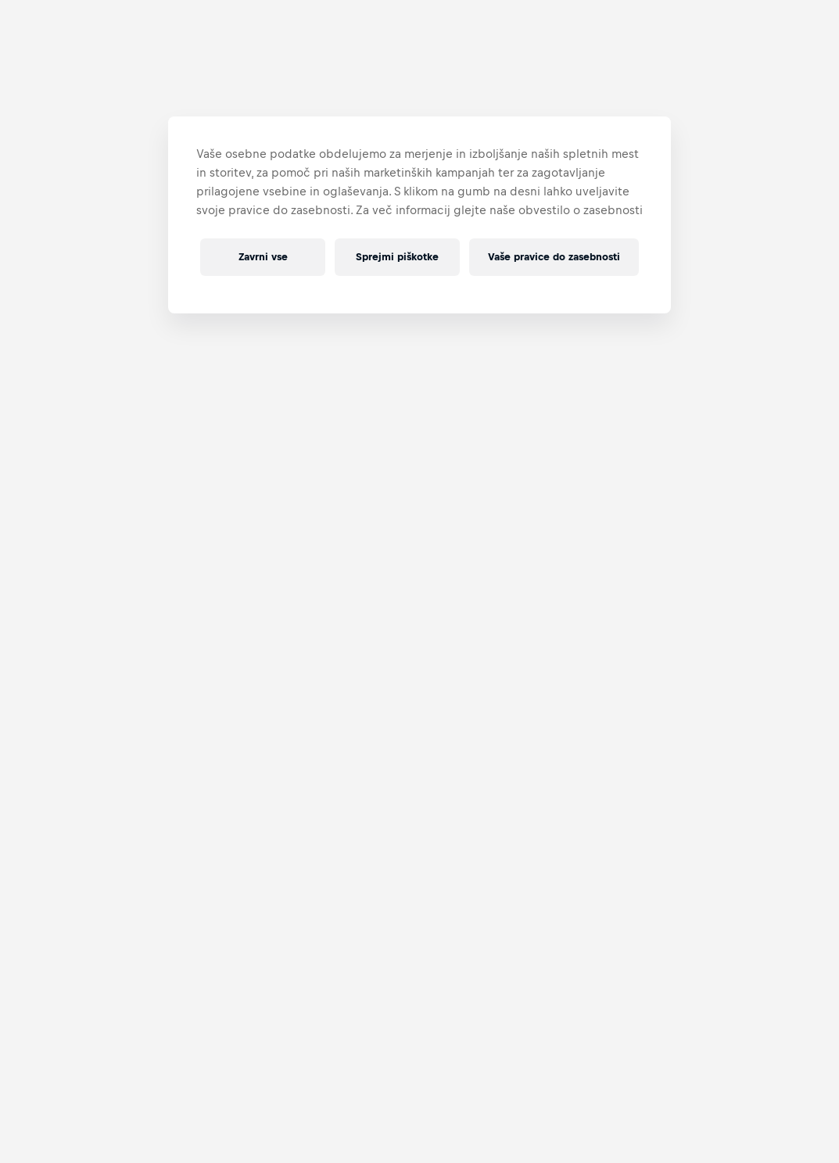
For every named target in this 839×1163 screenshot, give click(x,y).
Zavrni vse (263, 257)
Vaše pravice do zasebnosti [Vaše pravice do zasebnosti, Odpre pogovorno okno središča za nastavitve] (554, 257)
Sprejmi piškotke (397, 257)
